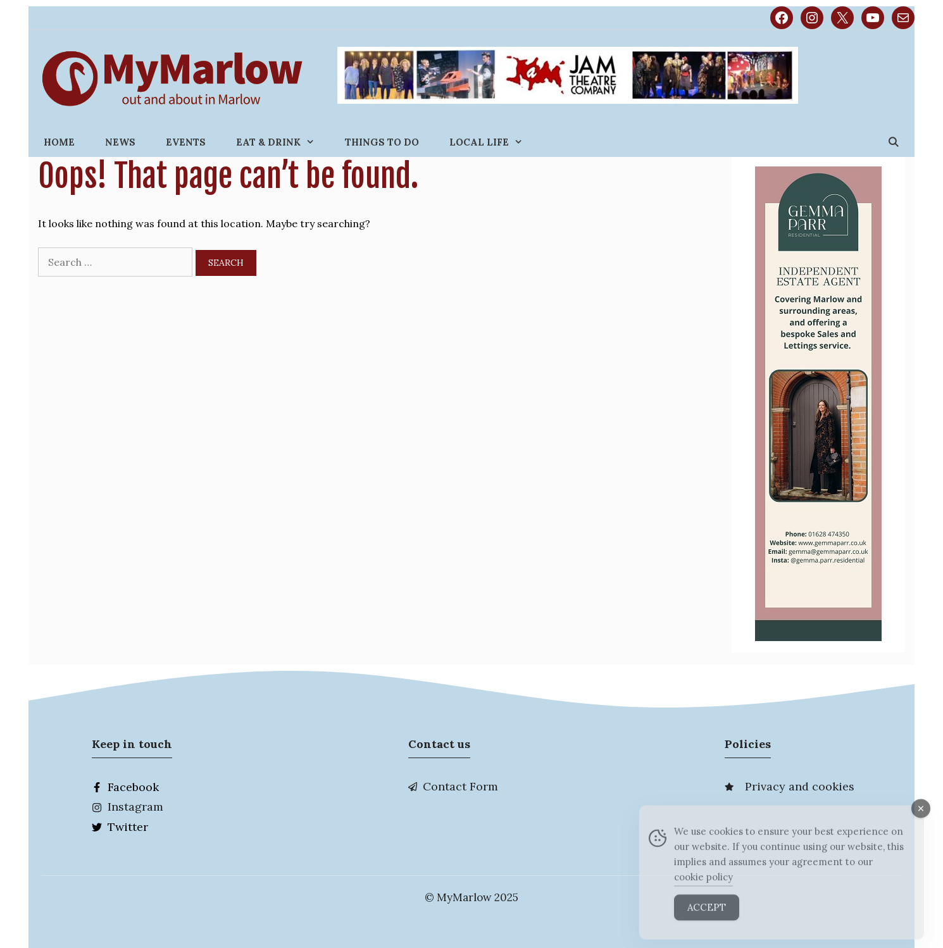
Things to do (382, 142)
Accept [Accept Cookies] (706, 920)
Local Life (493, 142)
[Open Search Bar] (893, 142)
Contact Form (460, 786)
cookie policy (703, 890)
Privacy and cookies (799, 786)
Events (186, 142)
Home (59, 142)
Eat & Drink (283, 142)
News (120, 142)
